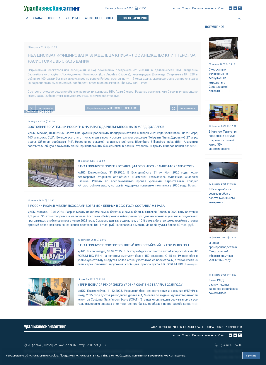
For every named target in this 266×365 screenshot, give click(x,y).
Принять (251, 355)
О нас (221, 8)
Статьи (38, 18)
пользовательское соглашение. (165, 355)
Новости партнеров (229, 327)
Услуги (186, 9)
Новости (54, 18)
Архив (176, 9)
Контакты (210, 8)
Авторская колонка (200, 327)
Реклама (197, 9)
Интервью (179, 327)
